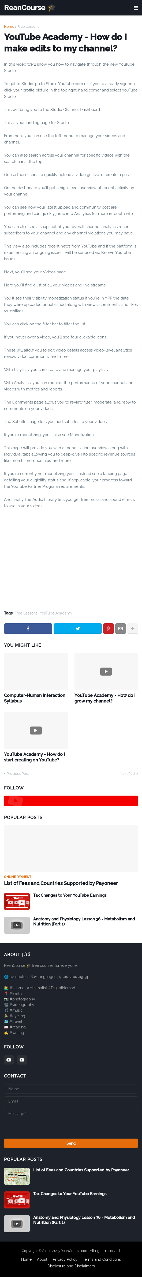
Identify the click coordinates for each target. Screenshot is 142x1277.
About (42, 1259)
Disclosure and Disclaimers (71, 1266)
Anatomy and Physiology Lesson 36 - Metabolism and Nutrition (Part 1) (84, 922)
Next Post (127, 774)
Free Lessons (28, 26)
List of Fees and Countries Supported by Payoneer (61, 883)
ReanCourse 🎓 (30, 7)
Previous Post (18, 774)
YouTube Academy (56, 613)
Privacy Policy (65, 1259)
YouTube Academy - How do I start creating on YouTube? (34, 757)
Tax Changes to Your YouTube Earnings (69, 895)
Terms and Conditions (102, 1259)
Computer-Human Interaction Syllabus (34, 698)
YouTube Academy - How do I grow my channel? (104, 698)
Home (9, 26)
